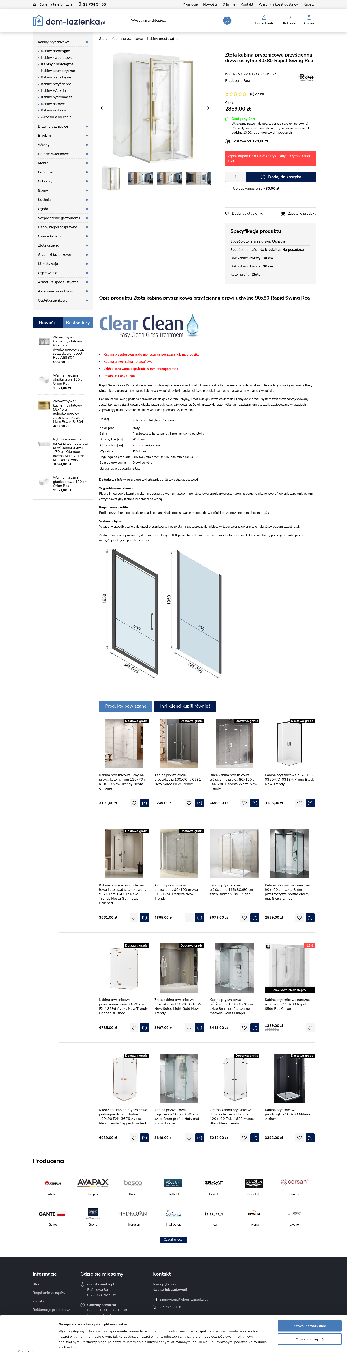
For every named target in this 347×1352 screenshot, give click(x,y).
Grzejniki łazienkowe (54, 254)
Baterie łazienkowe (53, 153)
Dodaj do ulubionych (248, 213)
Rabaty (309, 4)
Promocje (190, 4)
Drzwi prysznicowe (53, 126)
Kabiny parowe (53, 103)
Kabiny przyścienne (56, 84)
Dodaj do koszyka (284, 177)
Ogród (43, 208)
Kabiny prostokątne (57, 64)
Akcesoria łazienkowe (55, 291)
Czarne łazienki (50, 236)
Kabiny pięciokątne (56, 77)
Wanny (43, 144)
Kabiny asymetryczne (58, 70)
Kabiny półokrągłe (55, 50)
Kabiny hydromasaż (56, 97)
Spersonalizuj (310, 1302)
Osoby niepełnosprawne (57, 227)
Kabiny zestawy (53, 110)
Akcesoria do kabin (56, 117)
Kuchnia (44, 199)
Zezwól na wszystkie (309, 1289)
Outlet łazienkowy (52, 300)
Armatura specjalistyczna (58, 282)
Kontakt (247, 4)
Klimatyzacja (48, 263)
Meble (43, 163)
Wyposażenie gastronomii (59, 218)
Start (103, 38)
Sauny (43, 190)
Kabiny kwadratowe (57, 57)
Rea (246, 80)
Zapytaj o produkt (302, 213)
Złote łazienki (49, 245)
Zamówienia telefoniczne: (69, 4)
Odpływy (45, 181)
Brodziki (44, 135)
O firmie (228, 4)
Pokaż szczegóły (72, 1343)
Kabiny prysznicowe (54, 42)
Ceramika (45, 172)
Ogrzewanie (47, 272)
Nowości (210, 4)
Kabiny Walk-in (53, 90)
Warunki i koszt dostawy (278, 4)
